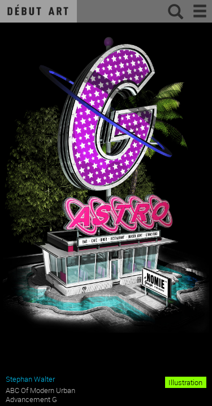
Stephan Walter (30, 379)
